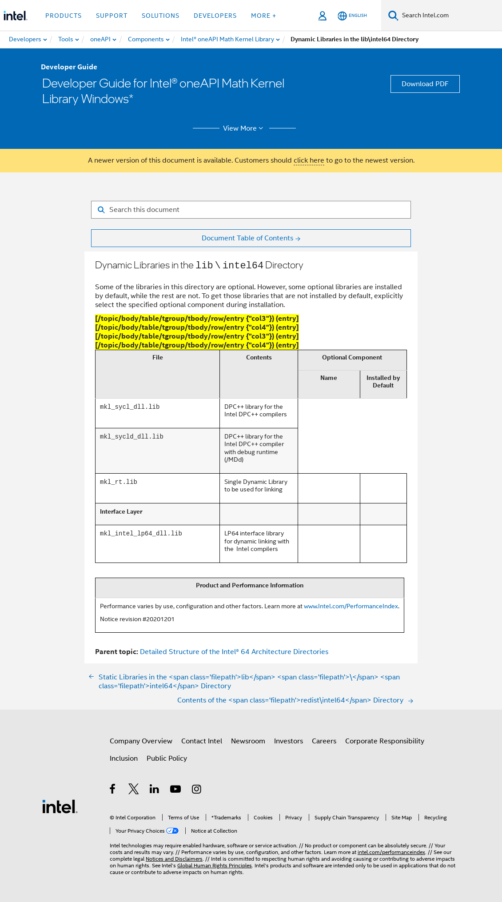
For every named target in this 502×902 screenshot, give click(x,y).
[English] (352, 15)
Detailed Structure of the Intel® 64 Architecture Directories (234, 650)
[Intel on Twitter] (134, 789)
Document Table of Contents (247, 238)
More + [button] (263, 16)
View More (244, 128)
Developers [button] (215, 16)
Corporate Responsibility (384, 739)
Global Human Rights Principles (214, 864)
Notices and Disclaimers (174, 857)
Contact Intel (201, 739)
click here (309, 160)
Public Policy (167, 757)
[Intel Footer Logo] (60, 804)
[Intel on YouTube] (176, 789)
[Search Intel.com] (450, 15)
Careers (324, 739)
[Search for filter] (251, 210)
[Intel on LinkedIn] (155, 789)
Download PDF (425, 84)
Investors (288, 739)
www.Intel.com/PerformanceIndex (351, 605)
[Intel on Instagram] (197, 789)
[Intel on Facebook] (113, 789)
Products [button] (63, 16)
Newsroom (248, 739)
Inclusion (124, 757)
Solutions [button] (160, 16)
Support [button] (111, 16)
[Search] (393, 15)
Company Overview (141, 739)
